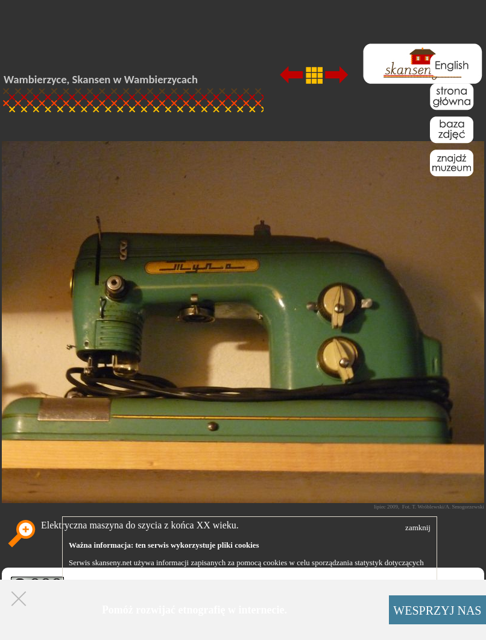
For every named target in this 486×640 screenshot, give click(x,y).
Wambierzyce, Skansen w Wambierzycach (101, 79)
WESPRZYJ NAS (437, 610)
